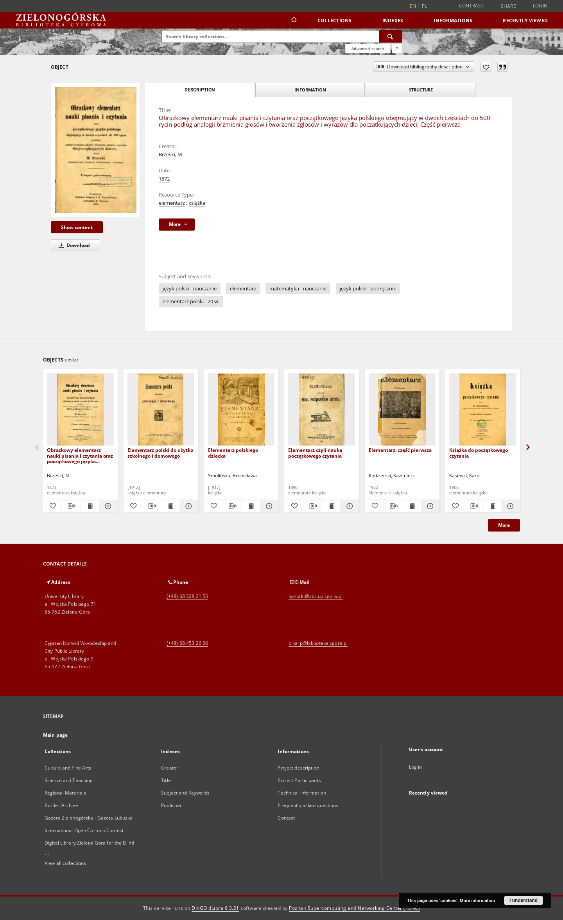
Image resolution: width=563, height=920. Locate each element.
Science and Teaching (69, 780)
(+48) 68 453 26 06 (187, 643)
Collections (334, 20)
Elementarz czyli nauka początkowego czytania (315, 453)
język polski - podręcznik (368, 288)
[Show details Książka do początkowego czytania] (509, 506)
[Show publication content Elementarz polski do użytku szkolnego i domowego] (170, 506)
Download (73, 245)
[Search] (390, 36)
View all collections (65, 863)
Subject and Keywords (185, 792)
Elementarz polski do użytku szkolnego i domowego (160, 453)
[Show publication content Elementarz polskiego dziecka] (251, 506)
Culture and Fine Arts (68, 767)
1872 (164, 178)
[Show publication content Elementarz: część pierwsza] (411, 506)
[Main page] (293, 20)
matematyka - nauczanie (297, 288)
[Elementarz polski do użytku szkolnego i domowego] (161, 410)
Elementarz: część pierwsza (400, 450)
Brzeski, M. (171, 154)
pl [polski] (424, 6)
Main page (55, 735)
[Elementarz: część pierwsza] (402, 410)
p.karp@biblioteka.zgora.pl (318, 643)
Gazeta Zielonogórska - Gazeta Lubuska (89, 817)
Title (166, 780)
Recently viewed (525, 20)
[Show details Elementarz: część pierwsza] (429, 506)
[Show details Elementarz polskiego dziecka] (268, 506)
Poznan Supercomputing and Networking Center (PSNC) (354, 908)
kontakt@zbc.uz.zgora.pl (315, 596)
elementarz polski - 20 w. (191, 301)
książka (196, 203)
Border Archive (61, 805)
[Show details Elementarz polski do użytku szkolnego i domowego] (188, 506)
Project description (298, 767)
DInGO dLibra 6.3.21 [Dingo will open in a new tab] (215, 908)
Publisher (171, 805)
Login (540, 5)
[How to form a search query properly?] (397, 48)
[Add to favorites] (486, 67)
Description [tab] (200, 90)
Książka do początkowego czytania (478, 453)
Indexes (392, 20)
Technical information (302, 792)
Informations (453, 20)
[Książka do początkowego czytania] (483, 410)
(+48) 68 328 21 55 (187, 596)
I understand (523, 900)
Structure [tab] (421, 90)
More (504, 525)
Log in (415, 767)
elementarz (172, 203)
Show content (77, 227)
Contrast (471, 5)
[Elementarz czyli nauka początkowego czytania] (322, 410)
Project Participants (299, 780)
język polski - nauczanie (190, 288)
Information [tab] (310, 90)
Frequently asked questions (308, 805)
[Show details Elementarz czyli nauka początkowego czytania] (348, 506)
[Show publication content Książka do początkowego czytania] (492, 506)
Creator (169, 767)
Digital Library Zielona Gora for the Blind (89, 842)
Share (508, 6)
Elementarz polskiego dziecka (233, 453)
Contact (286, 817)
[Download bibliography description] (71, 506)
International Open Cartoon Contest (84, 830)
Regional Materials (65, 792)
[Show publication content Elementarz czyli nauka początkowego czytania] (331, 506)
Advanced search (367, 48)
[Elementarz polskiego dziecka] (241, 410)
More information (477, 900)
